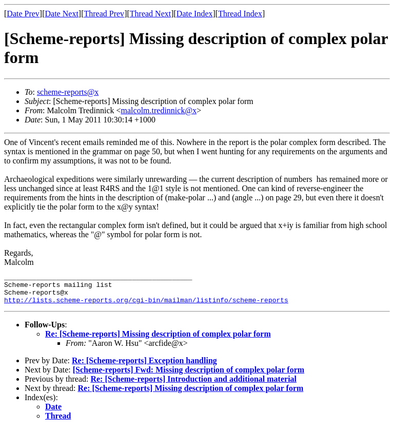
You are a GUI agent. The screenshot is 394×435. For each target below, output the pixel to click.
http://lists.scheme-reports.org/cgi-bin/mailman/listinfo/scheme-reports (146, 305)
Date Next (61, 13)
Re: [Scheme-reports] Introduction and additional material (193, 385)
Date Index (194, 13)
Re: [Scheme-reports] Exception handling (144, 366)
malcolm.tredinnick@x (159, 110)
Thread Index (240, 13)
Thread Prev (104, 13)
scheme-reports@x (67, 92)
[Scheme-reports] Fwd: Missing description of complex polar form (188, 375)
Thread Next (150, 13)
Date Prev (23, 13)
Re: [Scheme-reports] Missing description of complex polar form (158, 340)
